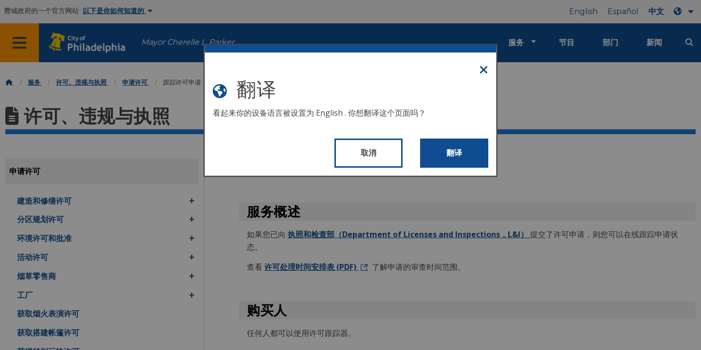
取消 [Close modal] (369, 153)
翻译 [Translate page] (454, 153)
